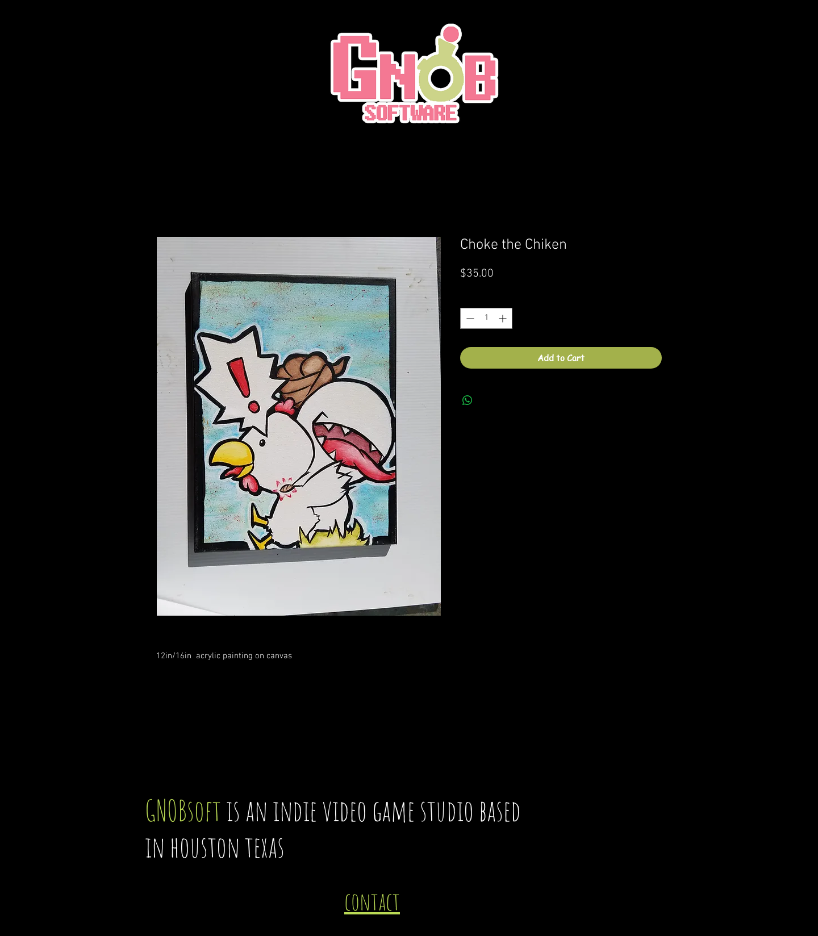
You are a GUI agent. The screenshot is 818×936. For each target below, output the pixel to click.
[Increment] (503, 318)
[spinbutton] (486, 318)
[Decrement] (469, 318)
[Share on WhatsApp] (467, 400)
